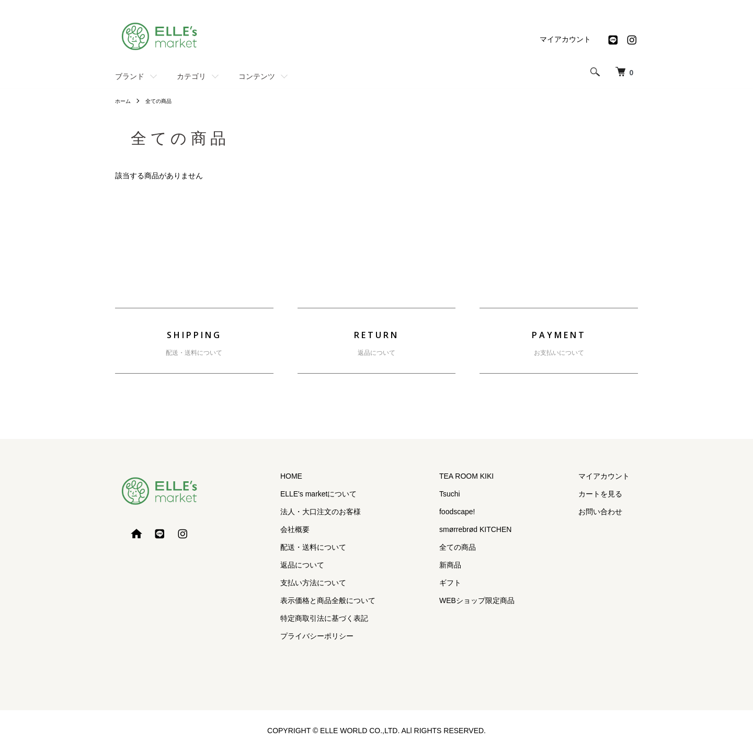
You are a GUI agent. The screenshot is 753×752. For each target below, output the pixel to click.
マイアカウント (565, 39)
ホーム (124, 101)
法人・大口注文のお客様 (362, 511)
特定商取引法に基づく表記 (366, 618)
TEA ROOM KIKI (491, 476)
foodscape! (482, 511)
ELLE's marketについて (360, 494)
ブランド (129, 76)
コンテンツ (256, 76)
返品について (376, 352)
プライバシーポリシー (358, 635)
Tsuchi (474, 494)
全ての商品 (164, 101)
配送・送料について (194, 352)
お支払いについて (559, 352)
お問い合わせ (609, 511)
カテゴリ (191, 76)
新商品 (475, 565)
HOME (333, 476)
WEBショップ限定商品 (502, 600)
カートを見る (609, 494)
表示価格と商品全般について (369, 600)
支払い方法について (355, 583)
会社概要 (336, 529)
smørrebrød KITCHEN (500, 529)
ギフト (475, 583)
